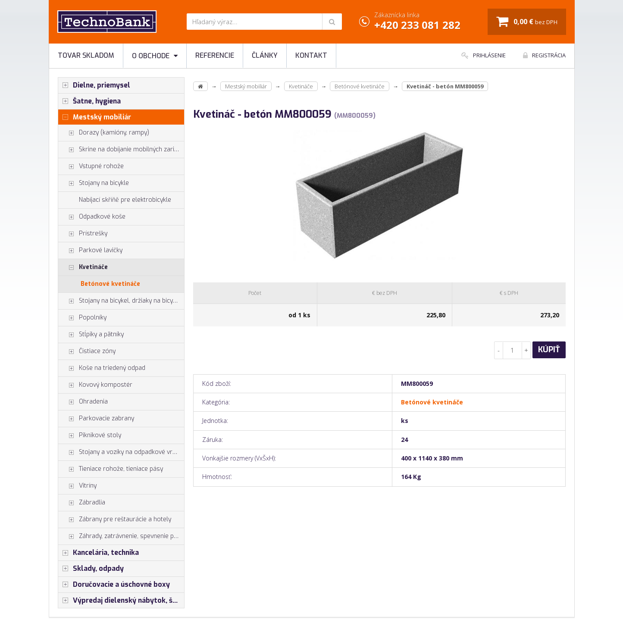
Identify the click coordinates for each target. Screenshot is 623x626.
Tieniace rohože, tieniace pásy (110, 469)
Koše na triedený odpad (101, 368)
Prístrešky (82, 233)
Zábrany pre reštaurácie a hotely (114, 519)
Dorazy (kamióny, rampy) (103, 133)
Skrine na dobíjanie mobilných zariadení (121, 149)
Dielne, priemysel (94, 85)
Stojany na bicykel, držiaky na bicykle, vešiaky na (121, 301)
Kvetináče (83, 267)
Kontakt (311, 55)
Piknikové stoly (89, 435)
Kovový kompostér (95, 385)
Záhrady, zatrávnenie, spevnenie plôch (121, 536)
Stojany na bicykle (93, 183)
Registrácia (544, 55)
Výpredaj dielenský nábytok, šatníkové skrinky (121, 600)
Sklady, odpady (91, 568)
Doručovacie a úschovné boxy (114, 584)
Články (265, 55)
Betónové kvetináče (110, 284)
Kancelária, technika (98, 552)
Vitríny (77, 486)
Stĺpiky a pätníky (91, 334)
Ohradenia (83, 402)
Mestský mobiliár (94, 117)
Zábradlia (81, 503)
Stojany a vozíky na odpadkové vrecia (121, 452)
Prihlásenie (483, 55)
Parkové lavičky (90, 250)
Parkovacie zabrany (96, 418)
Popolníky (82, 318)
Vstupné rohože (91, 166)
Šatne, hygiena (89, 101)
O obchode (155, 55)
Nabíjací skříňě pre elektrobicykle (125, 200)
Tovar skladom (86, 55)
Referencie (214, 55)
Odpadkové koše (91, 217)
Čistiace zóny (87, 351)
